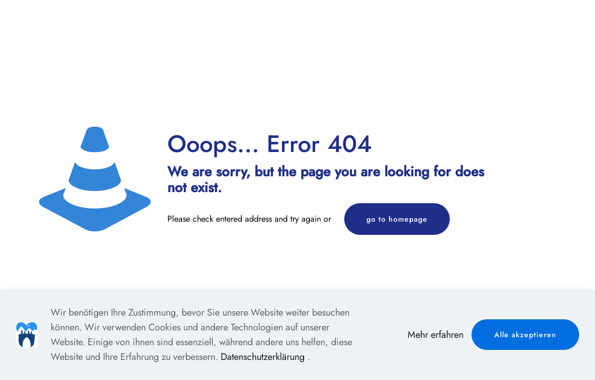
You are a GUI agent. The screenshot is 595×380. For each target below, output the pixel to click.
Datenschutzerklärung (262, 357)
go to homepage (397, 219)
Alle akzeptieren (525, 334)
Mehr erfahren (436, 334)
